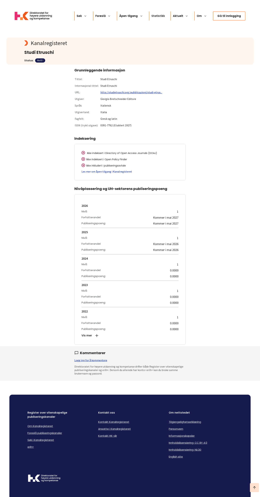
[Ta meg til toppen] (254, 487)
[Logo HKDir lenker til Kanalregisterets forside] (35, 16)
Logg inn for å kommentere (90, 360)
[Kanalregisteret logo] (93, 43)
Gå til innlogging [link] (229, 16)
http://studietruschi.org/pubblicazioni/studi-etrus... (131, 92)
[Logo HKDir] (44, 478)
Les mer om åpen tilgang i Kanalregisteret (107, 171)
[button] (130, 335)
